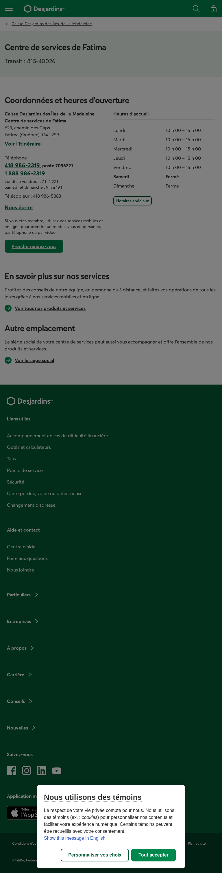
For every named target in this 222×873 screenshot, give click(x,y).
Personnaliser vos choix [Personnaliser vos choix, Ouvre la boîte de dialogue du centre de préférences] (94, 854)
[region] (111, 826)
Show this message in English (75, 838)
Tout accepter (153, 854)
